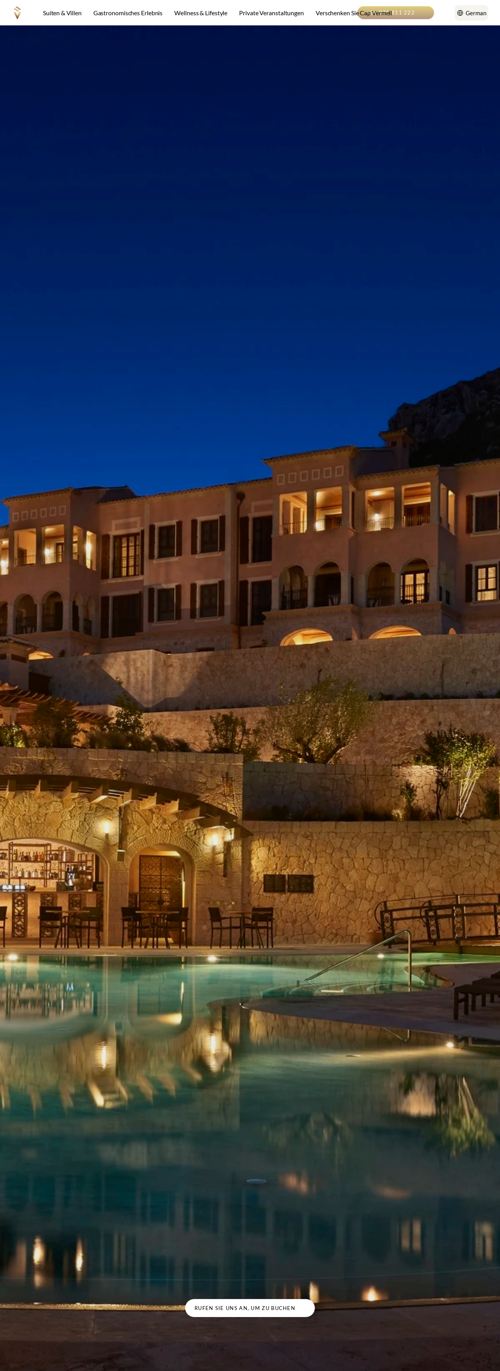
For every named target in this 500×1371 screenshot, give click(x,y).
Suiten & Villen (62, 12)
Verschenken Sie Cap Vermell (354, 12)
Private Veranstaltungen (271, 12)
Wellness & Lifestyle (200, 12)
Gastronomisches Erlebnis (128, 12)
